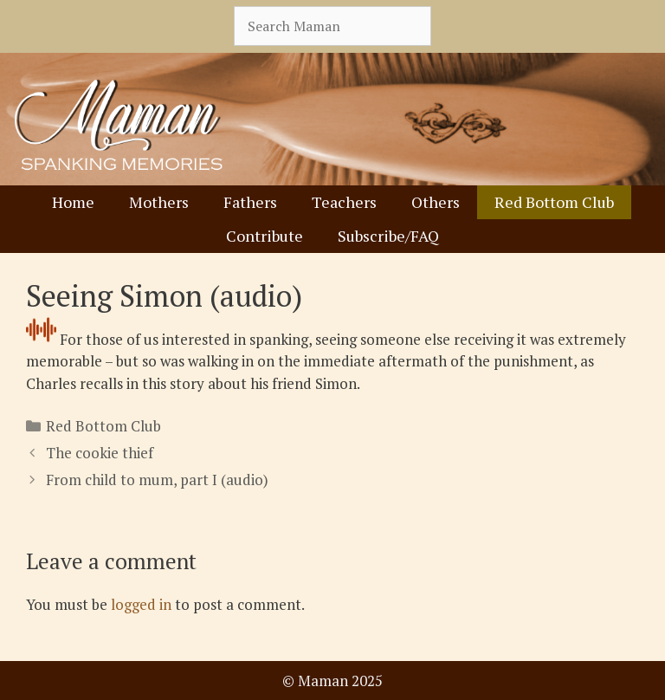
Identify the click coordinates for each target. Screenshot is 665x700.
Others (435, 201)
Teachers (344, 201)
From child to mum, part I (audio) (157, 479)
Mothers (159, 201)
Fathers (250, 201)
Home (73, 201)
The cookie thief (99, 453)
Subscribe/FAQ (388, 235)
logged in (141, 604)
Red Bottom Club (554, 201)
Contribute (264, 235)
